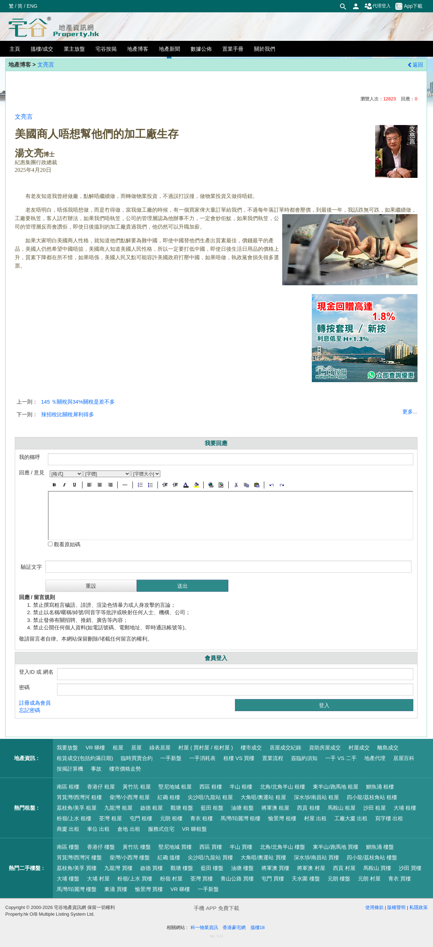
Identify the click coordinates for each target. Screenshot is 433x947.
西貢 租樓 (308, 808)
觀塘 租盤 (182, 808)
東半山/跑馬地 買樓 (335, 847)
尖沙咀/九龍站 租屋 (210, 797)
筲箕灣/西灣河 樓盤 (79, 857)
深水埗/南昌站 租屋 (316, 797)
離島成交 (387, 747)
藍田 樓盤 (212, 868)
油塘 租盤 (242, 808)
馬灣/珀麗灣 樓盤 (77, 889)
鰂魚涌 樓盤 (380, 847)
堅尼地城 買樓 (175, 847)
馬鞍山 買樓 (377, 868)
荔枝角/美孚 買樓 (77, 868)
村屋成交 (359, 747)
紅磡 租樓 (168, 797)
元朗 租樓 (171, 818)
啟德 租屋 (151, 808)
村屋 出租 (315, 818)
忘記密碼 (29, 710)
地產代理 (374, 758)
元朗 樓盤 (339, 878)
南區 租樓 (68, 787)
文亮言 (45, 65)
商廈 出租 (68, 829)
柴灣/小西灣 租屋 (129, 797)
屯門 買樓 (272, 878)
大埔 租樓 (405, 808)
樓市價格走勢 (125, 769)
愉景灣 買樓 (149, 889)
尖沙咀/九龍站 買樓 (210, 857)
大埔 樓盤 (68, 878)
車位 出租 (98, 829)
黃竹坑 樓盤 (136, 847)
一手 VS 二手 (340, 758)
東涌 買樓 (115, 889)
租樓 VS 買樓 (238, 758)
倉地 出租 (128, 829)
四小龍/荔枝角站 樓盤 (372, 857)
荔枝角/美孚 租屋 (77, 808)
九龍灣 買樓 (118, 868)
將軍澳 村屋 (311, 868)
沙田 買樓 (410, 868)
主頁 (15, 49)
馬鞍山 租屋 (341, 808)
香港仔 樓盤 (101, 847)
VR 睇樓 (95, 747)
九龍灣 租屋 (118, 808)
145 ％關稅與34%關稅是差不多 (78, 402)
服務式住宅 (161, 829)
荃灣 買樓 (201, 878)
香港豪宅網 (234, 927)
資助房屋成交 (325, 747)
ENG (32, 6)
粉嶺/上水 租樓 (74, 818)
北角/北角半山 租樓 (282, 787)
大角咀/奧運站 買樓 (263, 857)
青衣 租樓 (201, 818)
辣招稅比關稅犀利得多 (67, 414)
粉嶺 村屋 (171, 878)
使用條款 (374, 907)
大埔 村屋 (98, 878)
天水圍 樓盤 (306, 878)
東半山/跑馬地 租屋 (335, 787)
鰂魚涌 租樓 (380, 787)
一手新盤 (170, 758)
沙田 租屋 (374, 808)
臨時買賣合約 (137, 758)
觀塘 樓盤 (182, 868)
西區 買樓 (210, 847)
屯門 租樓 (141, 818)
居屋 (136, 747)
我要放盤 (67, 747)
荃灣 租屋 (110, 818)
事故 (96, 769)
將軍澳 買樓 (275, 868)
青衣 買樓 (399, 878)
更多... (409, 412)
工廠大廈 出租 (350, 818)
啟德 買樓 (151, 868)
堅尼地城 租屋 (175, 787)
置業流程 (272, 758)
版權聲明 (396, 907)
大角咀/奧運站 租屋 (263, 797)
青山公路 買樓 (237, 878)
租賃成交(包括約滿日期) (85, 758)
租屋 (118, 747)
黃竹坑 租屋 (136, 787)
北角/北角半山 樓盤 (282, 847)
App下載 (409, 6)
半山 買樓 (241, 847)
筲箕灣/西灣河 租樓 (79, 797)
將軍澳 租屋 (275, 808)
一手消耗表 (202, 758)
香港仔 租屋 (101, 787)
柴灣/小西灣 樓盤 (129, 857)
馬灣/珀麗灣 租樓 (240, 818)
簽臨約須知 (304, 758)
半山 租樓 (241, 787)
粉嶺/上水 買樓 (134, 878)
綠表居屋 (160, 747)
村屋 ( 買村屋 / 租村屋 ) (205, 747)
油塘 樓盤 (242, 868)
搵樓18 (257, 927)
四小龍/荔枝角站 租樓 (372, 797)
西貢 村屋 (344, 868)
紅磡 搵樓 (168, 857)
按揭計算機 (70, 769)
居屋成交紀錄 (285, 747)
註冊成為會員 (35, 703)
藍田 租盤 (212, 808)
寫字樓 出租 (389, 818)
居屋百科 (403, 758)
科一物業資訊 (204, 927)
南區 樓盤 (68, 847)
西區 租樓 (210, 787)
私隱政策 (418, 907)
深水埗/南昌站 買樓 (316, 857)
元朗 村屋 (369, 878)
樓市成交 (251, 747)
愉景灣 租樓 (282, 818)
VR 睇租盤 (194, 829)
